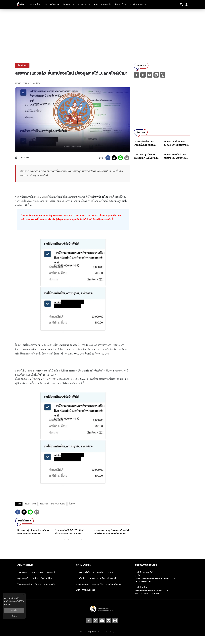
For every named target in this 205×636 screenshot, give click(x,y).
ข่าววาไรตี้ (111, 578)
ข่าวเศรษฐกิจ (97, 584)
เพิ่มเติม (7, 604)
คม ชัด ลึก (51, 572)
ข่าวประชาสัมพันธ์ (113, 584)
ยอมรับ (14, 610)
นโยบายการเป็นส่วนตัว (85, 589)
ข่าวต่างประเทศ (82, 584)
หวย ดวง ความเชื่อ (96, 578)
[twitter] (114, 157)
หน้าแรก (18, 83)
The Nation (22, 572)
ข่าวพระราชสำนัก (83, 572)
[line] (120, 157)
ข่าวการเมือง (98, 572)
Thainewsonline (24, 584)
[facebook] (107, 157)
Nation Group (37, 572)
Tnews (38, 584)
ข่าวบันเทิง (80, 578)
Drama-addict (41, 196)
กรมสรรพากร (30, 503)
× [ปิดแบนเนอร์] (23, 595)
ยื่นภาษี (72, 503)
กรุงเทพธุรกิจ (23, 578)
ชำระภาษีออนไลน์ (58, 503)
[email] (126, 157)
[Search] (182, 4)
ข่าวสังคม (27, 83)
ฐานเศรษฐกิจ (50, 584)
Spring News (47, 578)
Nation (35, 578)
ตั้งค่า (14, 616)
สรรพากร (44, 503)
